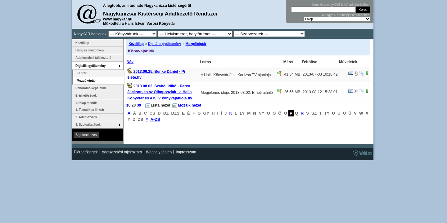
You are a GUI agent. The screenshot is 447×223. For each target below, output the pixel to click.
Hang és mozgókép (89, 50)
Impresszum (186, 152)
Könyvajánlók (141, 51)
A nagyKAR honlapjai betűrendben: (346, 15)
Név (130, 62)
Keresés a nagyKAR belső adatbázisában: (341, 5)
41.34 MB (292, 74)
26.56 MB (292, 92)
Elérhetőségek (86, 95)
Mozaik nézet (189, 105)
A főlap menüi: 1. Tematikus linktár (89, 106)
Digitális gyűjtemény (164, 44)
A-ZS (155, 119)
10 (128, 105)
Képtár (82, 73)
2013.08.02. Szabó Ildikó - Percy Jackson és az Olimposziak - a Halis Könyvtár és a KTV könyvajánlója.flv (159, 92)
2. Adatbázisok (86, 117)
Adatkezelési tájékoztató (93, 57)
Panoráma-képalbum (90, 88)
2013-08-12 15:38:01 (320, 92)
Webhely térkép (159, 152)
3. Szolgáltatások (88, 124)
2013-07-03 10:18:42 (320, 74)
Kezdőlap (136, 44)
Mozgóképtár (196, 44)
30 (139, 105)
